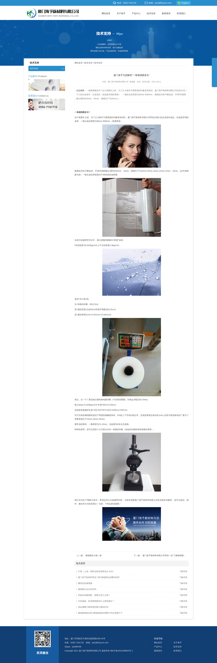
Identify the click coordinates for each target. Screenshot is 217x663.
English (184, 3)
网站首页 (106, 13)
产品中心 (136, 13)
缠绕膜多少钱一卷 (93, 555)
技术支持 (151, 13)
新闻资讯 (166, 13)
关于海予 (121, 13)
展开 (214, 74)
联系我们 (181, 13)
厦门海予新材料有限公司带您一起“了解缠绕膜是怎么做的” (168, 555)
